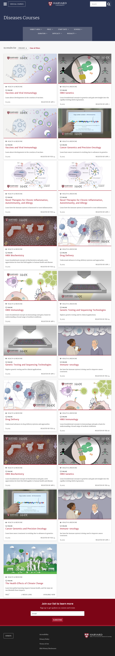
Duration (41, 33)
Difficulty (56, 33)
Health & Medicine (15, 83)
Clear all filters (35, 45)
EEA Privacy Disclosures (48, 645)
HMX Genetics (67, 89)
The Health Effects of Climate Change (24, 580)
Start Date (62, 29)
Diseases (21, 45)
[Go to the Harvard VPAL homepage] (97, 632)
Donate (8, 633)
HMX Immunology (14, 306)
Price (49, 29)
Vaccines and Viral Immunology (21, 89)
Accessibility (44, 631)
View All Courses (17, 4)
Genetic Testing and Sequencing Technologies (83, 306)
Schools (77, 29)
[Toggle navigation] (5, 4)
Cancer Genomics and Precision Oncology (80, 144)
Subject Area (35, 29)
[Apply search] (108, 4)
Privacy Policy (44, 636)
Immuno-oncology (69, 361)
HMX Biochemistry (14, 252)
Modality (71, 33)
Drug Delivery (67, 252)
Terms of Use (44, 641)
